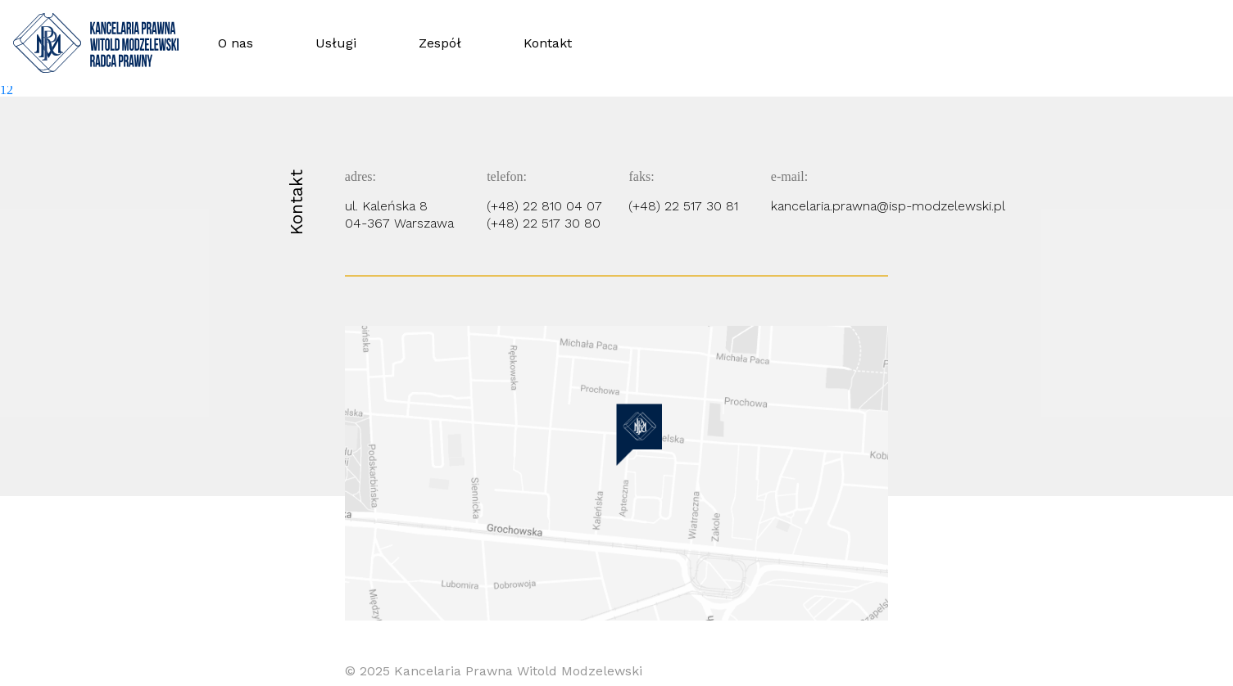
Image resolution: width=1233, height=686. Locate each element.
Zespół (440, 43)
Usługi (335, 43)
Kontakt (548, 43)
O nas (235, 43)
